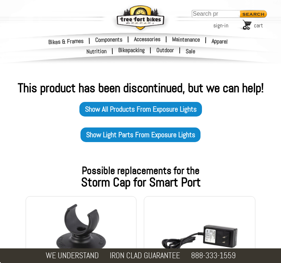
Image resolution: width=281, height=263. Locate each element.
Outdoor (165, 50)
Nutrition (96, 51)
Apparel (219, 41)
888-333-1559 (213, 255)
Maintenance (186, 39)
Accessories (147, 39)
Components (108, 39)
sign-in (220, 25)
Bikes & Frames (66, 41)
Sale (190, 51)
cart (258, 25)
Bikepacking (131, 50)
